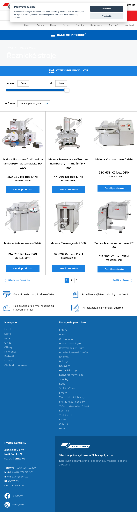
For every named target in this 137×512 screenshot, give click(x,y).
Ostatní (63, 424)
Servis (7, 334)
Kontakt (9, 361)
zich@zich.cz (20, 477)
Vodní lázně (66, 415)
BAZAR (63, 428)
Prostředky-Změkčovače (73, 352)
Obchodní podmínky (16, 365)
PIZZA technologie (70, 343)
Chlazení (64, 357)
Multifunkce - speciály (72, 402)
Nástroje (64, 411)
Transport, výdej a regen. (73, 397)
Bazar (7, 338)
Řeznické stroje (27, 48)
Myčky (63, 393)
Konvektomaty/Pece (71, 375)
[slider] (66, 90)
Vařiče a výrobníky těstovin (74, 406)
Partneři (9, 356)
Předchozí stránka (17, 280)
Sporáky (64, 379)
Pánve (62, 334)
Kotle (62, 384)
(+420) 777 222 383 (22, 472)
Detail (23, 189)
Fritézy (63, 330)
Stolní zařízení (67, 388)
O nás (7, 343)
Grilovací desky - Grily (71, 348)
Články (8, 347)
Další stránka (122, 280)
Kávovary (64, 366)
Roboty (63, 361)
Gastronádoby (67, 339)
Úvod (10, 48)
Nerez (62, 419)
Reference (10, 352)
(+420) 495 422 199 (25, 468)
